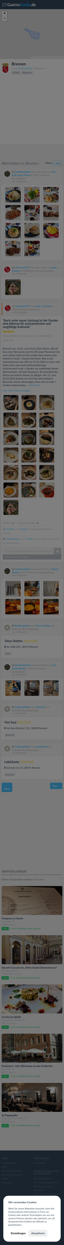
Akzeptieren (38, 1233)
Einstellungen (18, 1233)
